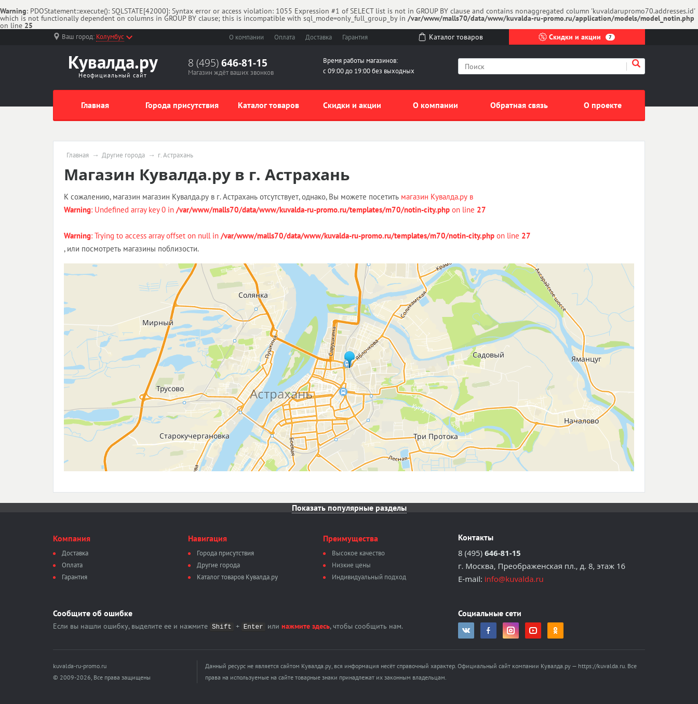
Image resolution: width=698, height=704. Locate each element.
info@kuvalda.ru (514, 579)
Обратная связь (519, 105)
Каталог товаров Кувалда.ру (237, 577)
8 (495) (227, 63)
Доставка (318, 37)
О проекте (603, 105)
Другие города (123, 155)
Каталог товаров (268, 105)
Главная (95, 105)
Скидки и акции (577, 37)
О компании (246, 37)
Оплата (284, 37)
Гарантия (355, 37)
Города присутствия (182, 105)
